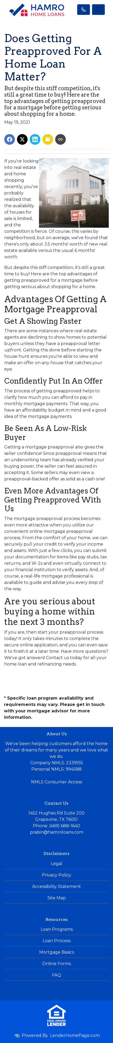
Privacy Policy (56, 875)
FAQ (56, 975)
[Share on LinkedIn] (35, 139)
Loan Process (57, 940)
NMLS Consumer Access (56, 781)
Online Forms (56, 963)
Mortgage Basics (56, 952)
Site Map (56, 897)
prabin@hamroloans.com (56, 832)
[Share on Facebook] (9, 139)
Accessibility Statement (56, 886)
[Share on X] (22, 139)
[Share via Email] (47, 139)
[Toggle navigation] (98, 9)
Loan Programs (57, 929)
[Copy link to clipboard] (60, 139)
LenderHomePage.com (75, 1035)
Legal (56, 863)
